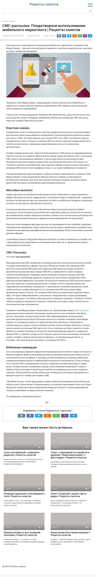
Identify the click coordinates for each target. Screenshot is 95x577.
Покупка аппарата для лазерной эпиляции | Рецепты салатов (22, 536)
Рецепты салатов (43, 4)
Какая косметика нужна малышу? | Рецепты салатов (70, 536)
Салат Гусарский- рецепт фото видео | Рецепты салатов (68, 498)
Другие (37, 36)
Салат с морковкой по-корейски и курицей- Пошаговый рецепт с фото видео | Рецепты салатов (70, 458)
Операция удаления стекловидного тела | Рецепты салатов (24, 498)
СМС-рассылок (82, 313)
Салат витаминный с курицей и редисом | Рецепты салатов (22, 456)
